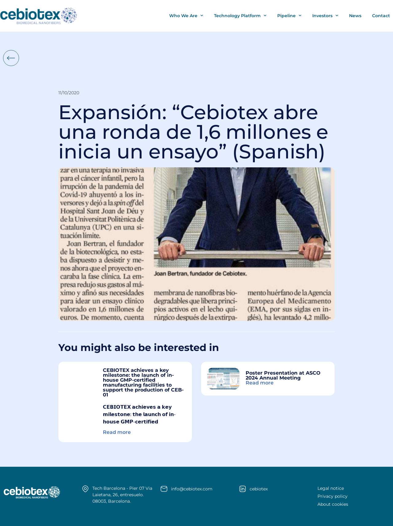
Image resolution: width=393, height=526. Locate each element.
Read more (117, 432)
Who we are (186, 15)
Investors (325, 15)
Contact (381, 15)
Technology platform (240, 15)
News (355, 15)
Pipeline (289, 15)
